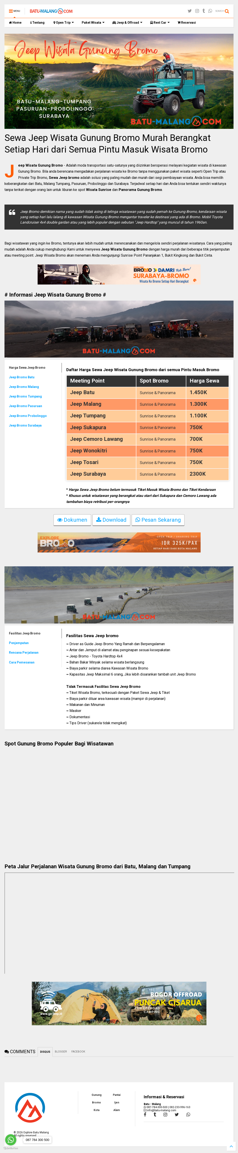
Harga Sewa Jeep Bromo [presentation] (27, 367)
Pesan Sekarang (158, 520)
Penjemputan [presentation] (19, 643)
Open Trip (64, 22)
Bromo (96, 1102)
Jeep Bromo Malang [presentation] (24, 387)
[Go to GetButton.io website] (11, 1148)
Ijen (116, 1102)
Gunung (96, 1095)
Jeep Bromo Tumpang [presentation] (25, 396)
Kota (96, 1110)
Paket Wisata (93, 22)
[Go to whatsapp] (10, 1139)
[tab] (33, 367)
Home (15, 22)
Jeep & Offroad (127, 22)
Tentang (37, 22)
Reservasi (187, 22)
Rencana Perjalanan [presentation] (24, 652)
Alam (116, 1110)
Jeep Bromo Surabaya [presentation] (25, 425)
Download (111, 520)
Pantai (116, 1095)
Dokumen (72, 520)
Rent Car (160, 22)
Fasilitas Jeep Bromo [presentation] (25, 633)
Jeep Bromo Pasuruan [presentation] (25, 406)
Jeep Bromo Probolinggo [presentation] (28, 416)
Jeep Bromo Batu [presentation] (21, 377)
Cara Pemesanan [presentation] (21, 662)
